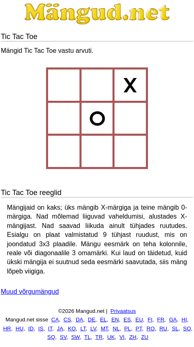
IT (50, 328)
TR (99, 337)
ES (127, 320)
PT (139, 328)
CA (55, 320)
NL (115, 328)
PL (127, 328)
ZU (144, 337)
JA (60, 328)
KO (72, 328)
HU (19, 328)
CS (67, 320)
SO (187, 328)
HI (184, 320)
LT (83, 328)
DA (80, 320)
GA (173, 320)
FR (160, 320)
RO (151, 328)
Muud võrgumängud (30, 291)
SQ (51, 337)
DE (92, 320)
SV (63, 337)
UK (111, 337)
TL (87, 337)
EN (115, 320)
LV (93, 328)
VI (122, 337)
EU (139, 320)
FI (150, 320)
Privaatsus (123, 311)
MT (104, 328)
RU (163, 328)
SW (75, 337)
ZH (133, 337)
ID (30, 328)
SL (175, 328)
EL (103, 320)
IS (41, 328)
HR (7, 328)
